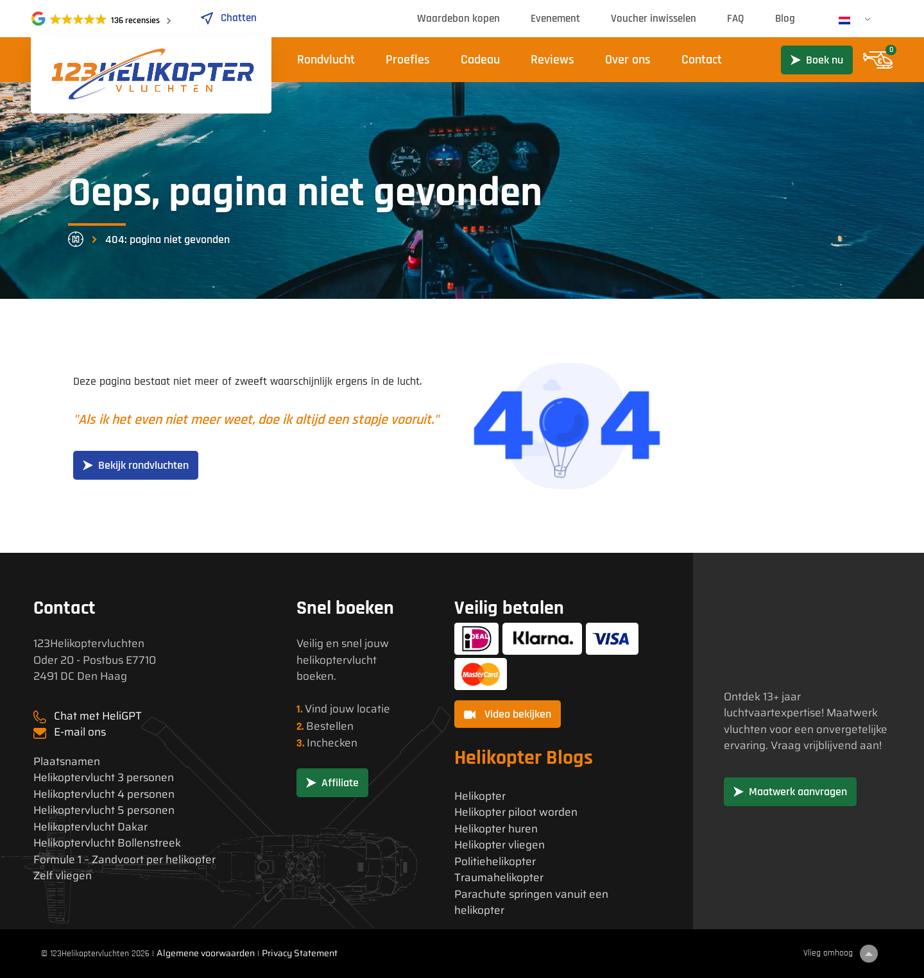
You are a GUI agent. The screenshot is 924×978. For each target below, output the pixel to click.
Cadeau (480, 59)
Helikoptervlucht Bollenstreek (107, 843)
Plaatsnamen (66, 762)
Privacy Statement (300, 953)
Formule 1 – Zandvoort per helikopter (124, 860)
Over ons (628, 59)
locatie (373, 708)
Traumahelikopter (498, 878)
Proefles (408, 59)
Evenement (555, 19)
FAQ (735, 19)
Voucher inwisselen (653, 19)
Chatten (228, 18)
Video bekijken (507, 714)
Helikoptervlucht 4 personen (104, 794)
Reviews (552, 59)
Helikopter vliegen (499, 845)
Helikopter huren (496, 829)
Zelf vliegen (62, 876)
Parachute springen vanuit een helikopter (531, 902)
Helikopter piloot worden (516, 812)
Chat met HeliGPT (98, 715)
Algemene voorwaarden (206, 953)
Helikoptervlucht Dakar (90, 827)
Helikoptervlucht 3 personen (103, 778)
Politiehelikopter (495, 862)
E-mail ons (80, 731)
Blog (785, 19)
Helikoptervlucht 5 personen (104, 810)
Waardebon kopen (458, 19)
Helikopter (480, 796)
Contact (701, 59)
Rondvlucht (326, 59)
